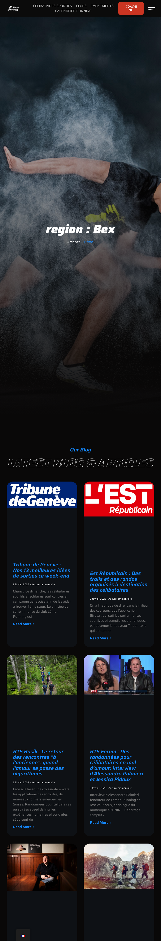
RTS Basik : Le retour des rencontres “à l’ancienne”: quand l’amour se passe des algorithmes (38, 763)
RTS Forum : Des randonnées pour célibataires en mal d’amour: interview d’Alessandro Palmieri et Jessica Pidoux (116, 765)
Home (88, 242)
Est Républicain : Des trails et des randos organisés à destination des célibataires (119, 581)
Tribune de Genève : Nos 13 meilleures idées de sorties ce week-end (41, 570)
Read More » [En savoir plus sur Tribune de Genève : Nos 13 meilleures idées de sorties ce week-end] (23, 624)
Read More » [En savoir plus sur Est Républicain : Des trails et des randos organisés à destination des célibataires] (100, 638)
